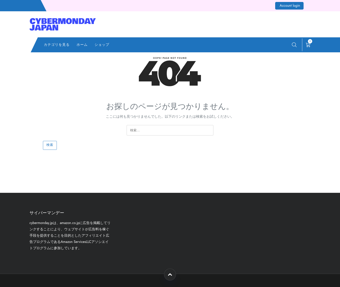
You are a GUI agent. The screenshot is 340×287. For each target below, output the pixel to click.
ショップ (102, 44)
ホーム (82, 44)
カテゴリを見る (57, 44)
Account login (290, 5)
